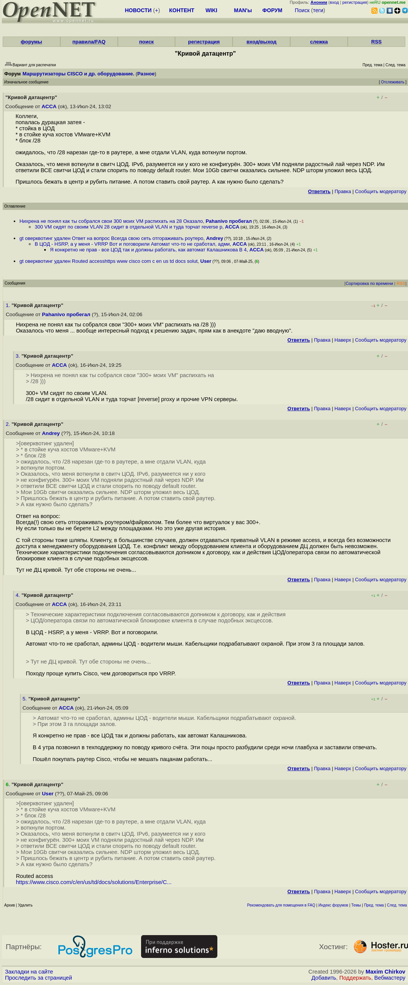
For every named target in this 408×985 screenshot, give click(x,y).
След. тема (397, 905)
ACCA (49, 106)
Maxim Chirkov (385, 972)
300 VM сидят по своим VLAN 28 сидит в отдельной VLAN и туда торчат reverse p (128, 227)
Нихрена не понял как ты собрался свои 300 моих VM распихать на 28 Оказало (111, 221)
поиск (146, 42)
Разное (145, 74)
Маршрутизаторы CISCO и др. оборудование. (78, 74)
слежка (319, 42)
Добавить (324, 978)
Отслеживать (392, 82)
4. (18, 595)
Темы (356, 905)
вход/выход (261, 42)
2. (8, 424)
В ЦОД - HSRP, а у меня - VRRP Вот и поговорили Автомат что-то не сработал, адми (132, 244)
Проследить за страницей (38, 978)
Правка (342, 191)
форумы (31, 42)
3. (18, 356)
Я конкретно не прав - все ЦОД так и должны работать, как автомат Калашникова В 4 (148, 250)
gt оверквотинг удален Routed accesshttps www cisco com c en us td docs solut (108, 261)
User (205, 261)
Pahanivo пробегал (229, 221)
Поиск (302, 10)
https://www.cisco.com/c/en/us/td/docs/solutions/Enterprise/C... (94, 882)
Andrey (214, 238)
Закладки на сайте (29, 972)
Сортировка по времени (369, 283)
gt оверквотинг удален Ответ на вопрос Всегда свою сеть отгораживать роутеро (111, 238)
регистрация (354, 2)
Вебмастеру (389, 978)
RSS (376, 42)
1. (8, 305)
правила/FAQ (89, 42)
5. (25, 699)
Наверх (342, 340)
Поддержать (355, 978)
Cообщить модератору (380, 191)
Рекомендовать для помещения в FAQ (281, 905)
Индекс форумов (333, 905)
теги (318, 10)
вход (334, 2)
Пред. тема (374, 905)
